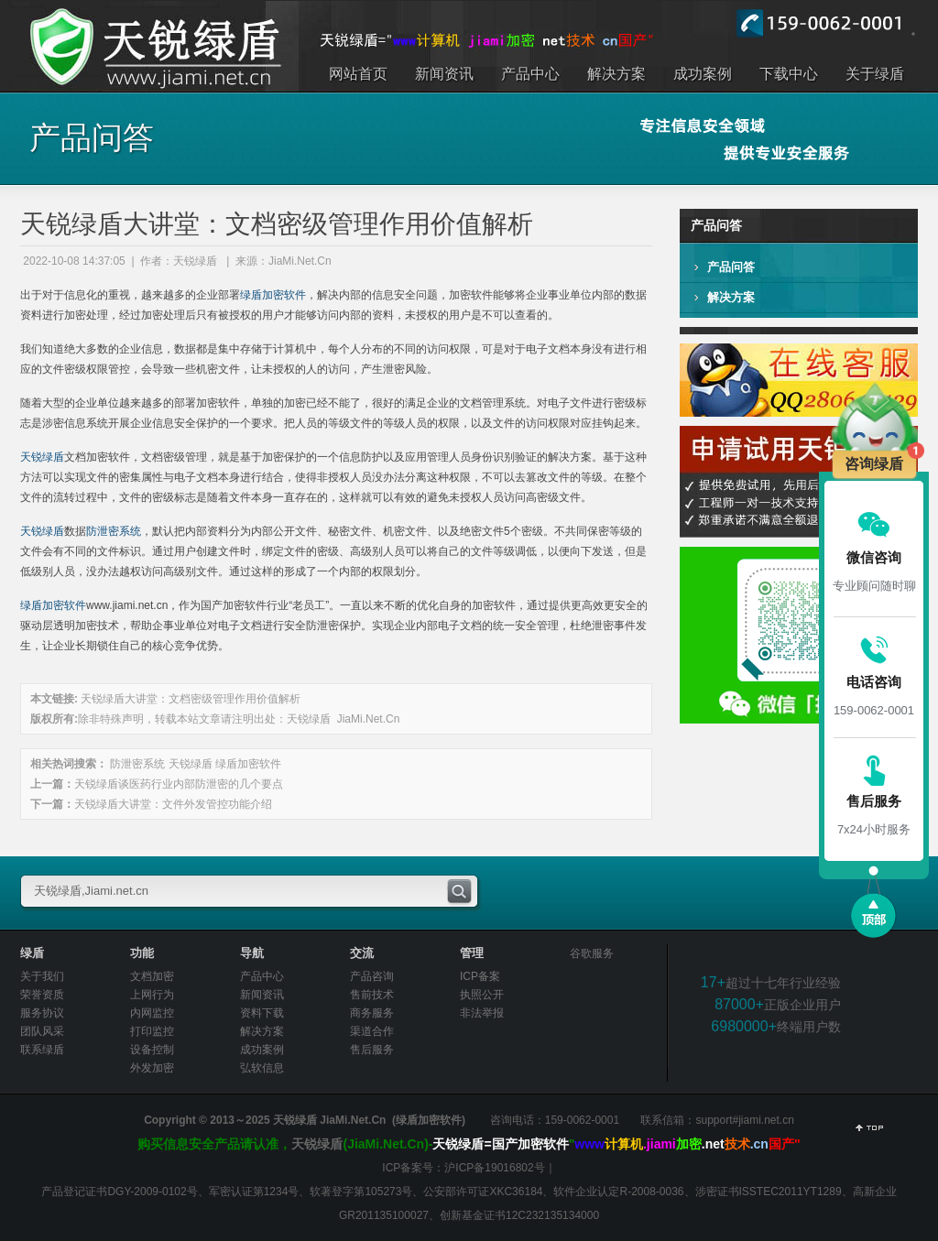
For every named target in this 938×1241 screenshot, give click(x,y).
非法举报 (482, 1013)
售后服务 (372, 1049)
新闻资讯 (262, 994)
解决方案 (731, 297)
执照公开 (482, 994)
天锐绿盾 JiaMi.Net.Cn (343, 719)
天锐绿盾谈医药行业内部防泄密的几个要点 (178, 784)
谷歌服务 (592, 953)
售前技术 (372, 994)
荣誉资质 (42, 994)
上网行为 (152, 994)
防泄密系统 (113, 531)
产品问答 (731, 267)
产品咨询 (372, 976)
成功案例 (262, 1049)
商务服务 (372, 1013)
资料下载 (262, 1013)
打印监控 (152, 1031)
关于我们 (42, 976)
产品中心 (262, 976)
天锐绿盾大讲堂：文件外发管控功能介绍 (173, 804)
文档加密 (152, 976)
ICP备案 (480, 976)
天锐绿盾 (42, 457)
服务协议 (42, 1013)
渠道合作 (372, 1031)
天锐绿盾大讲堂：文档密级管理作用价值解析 (190, 698)
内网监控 (152, 1013)
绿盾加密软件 (273, 294)
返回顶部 (869, 1130)
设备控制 (152, 1049)
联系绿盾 (42, 1049)
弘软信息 (262, 1067)
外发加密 (152, 1067)
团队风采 (42, 1031)
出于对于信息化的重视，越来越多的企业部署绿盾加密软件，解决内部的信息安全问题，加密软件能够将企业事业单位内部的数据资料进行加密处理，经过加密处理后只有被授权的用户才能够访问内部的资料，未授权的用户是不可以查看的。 (134, 52)
